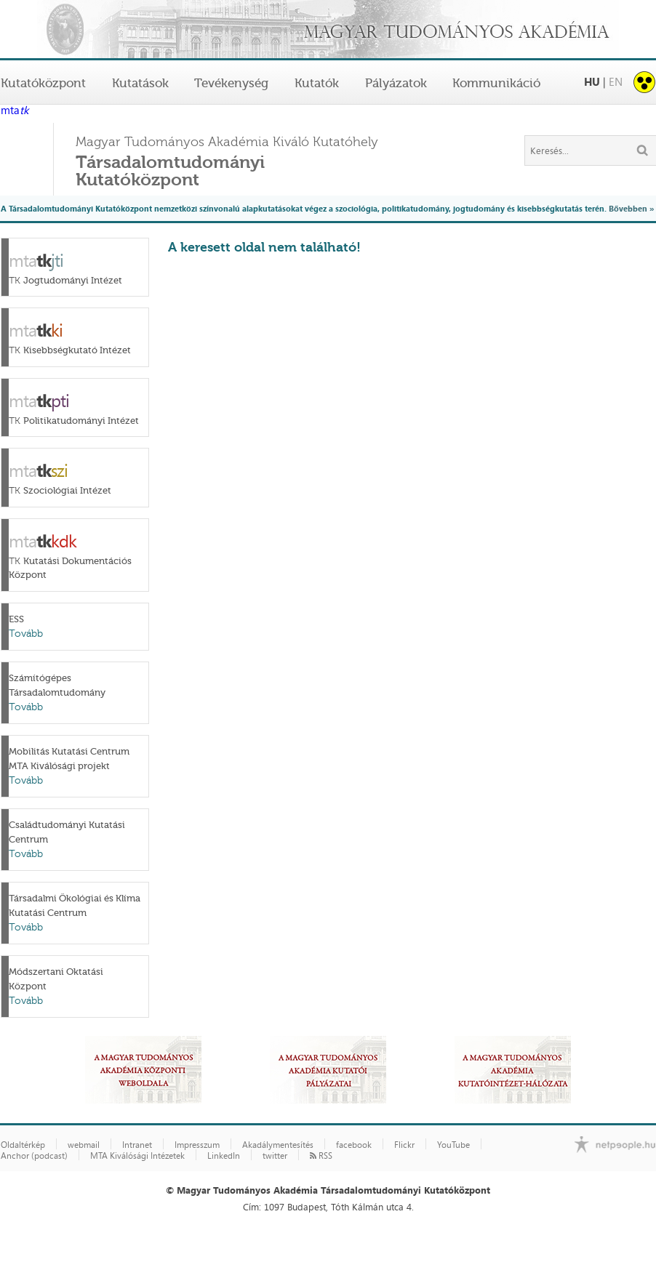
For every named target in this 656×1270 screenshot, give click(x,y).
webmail (84, 1145)
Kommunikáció (496, 83)
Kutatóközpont (43, 83)
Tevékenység (231, 83)
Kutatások (140, 83)
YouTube (453, 1145)
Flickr (404, 1145)
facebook (354, 1145)
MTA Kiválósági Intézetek (137, 1156)
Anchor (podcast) (34, 1156)
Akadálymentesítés (277, 1145)
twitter (275, 1156)
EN (616, 81)
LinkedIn (223, 1156)
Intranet (137, 1145)
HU (592, 81)
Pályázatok (396, 83)
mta (14, 111)
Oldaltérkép (23, 1145)
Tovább (26, 633)
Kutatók (317, 83)
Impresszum (197, 1145)
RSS (321, 1156)
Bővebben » (631, 208)
